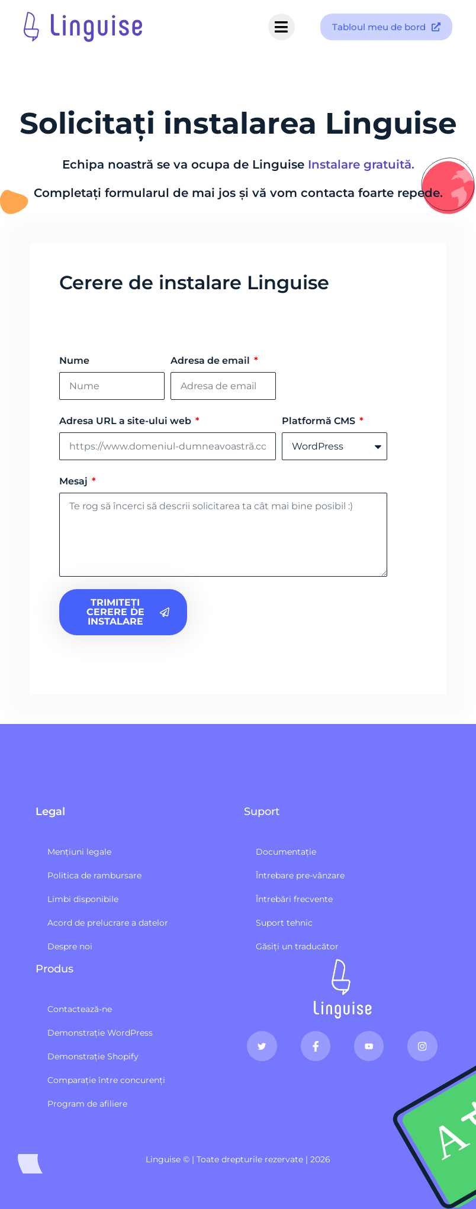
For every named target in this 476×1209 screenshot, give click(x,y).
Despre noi (69, 946)
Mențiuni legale (79, 851)
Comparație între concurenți (106, 1080)
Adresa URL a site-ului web (126, 420)
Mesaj (74, 481)
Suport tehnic (284, 922)
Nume (74, 360)
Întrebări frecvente (294, 899)
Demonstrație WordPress (100, 1032)
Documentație (286, 851)
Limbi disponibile (82, 899)
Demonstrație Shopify (93, 1056)
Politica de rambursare (94, 875)
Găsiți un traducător (297, 946)
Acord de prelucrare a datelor (107, 922)
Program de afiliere (87, 1103)
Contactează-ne (79, 1009)
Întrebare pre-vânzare (300, 875)
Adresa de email (211, 360)
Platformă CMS (320, 420)
